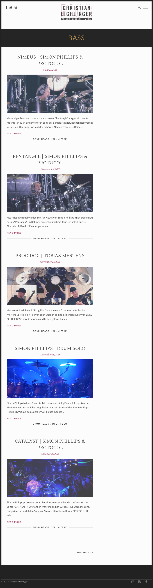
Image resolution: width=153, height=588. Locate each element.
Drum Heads (41, 139)
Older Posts (83, 552)
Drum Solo (59, 424)
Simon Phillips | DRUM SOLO (50, 349)
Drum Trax (59, 139)
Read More (14, 134)
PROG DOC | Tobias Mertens (50, 256)
